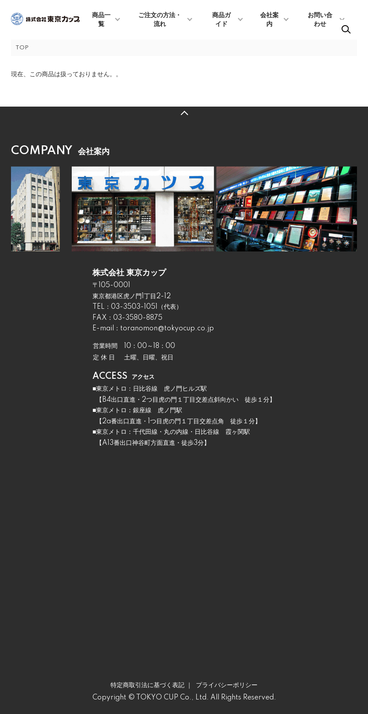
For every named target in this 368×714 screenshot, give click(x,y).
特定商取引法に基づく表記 (147, 685)
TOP (22, 48)
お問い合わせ (320, 20)
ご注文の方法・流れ (159, 20)
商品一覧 (101, 20)
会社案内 (269, 20)
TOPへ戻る (184, 113)
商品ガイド (221, 20)
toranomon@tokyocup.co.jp (167, 328)
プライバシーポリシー (227, 685)
